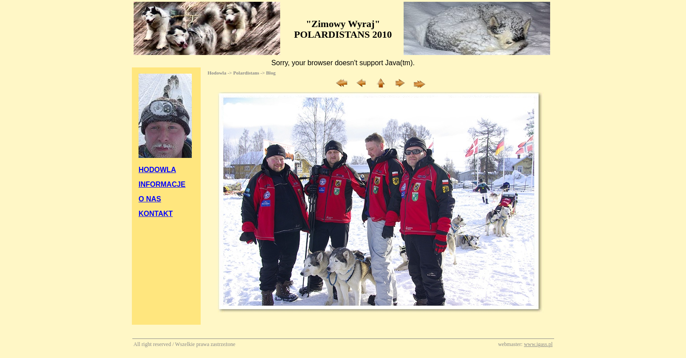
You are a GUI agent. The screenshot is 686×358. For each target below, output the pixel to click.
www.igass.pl (538, 344)
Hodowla (217, 72)
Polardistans (246, 72)
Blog (270, 72)
